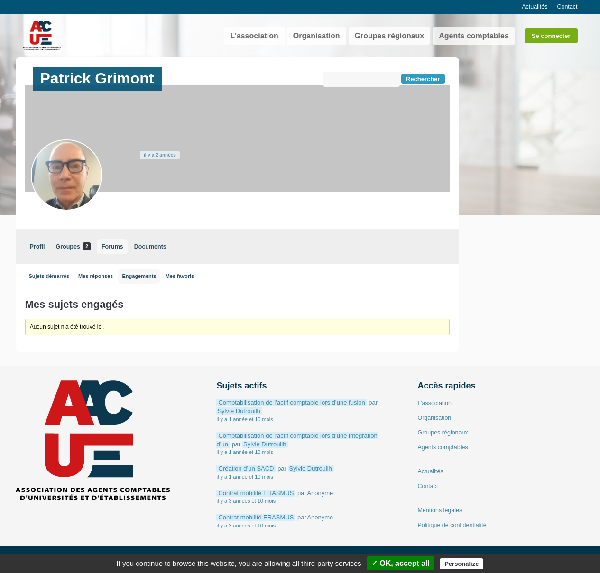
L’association (254, 36)
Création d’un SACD (246, 468)
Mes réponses (95, 276)
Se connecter (551, 35)
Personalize (461, 563)
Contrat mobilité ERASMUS (256, 493)
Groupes (72, 246)
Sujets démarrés (49, 276)
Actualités (534, 6)
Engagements (139, 276)
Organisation (316, 36)
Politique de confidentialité (451, 525)
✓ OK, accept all (400, 563)
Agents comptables (474, 36)
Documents (150, 246)
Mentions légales (439, 510)
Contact (567, 6)
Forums (112, 246)
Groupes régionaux (390, 36)
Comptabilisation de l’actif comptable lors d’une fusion (291, 402)
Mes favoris (180, 276)
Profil (37, 246)
